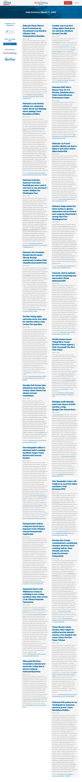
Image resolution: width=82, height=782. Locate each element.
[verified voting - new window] (41, 5)
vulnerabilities (57, 42)
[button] (77, 2)
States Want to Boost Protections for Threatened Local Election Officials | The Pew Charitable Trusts (33, 96)
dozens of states (64, 46)
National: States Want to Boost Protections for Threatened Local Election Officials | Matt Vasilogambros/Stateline (34, 30)
